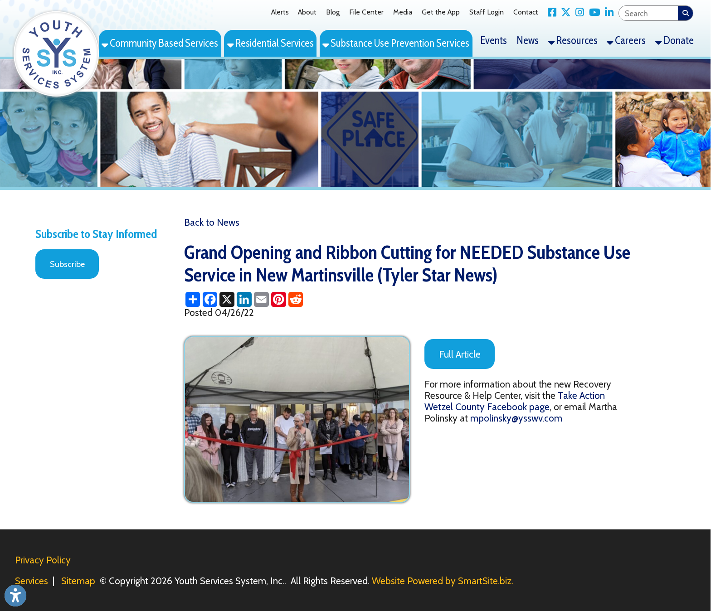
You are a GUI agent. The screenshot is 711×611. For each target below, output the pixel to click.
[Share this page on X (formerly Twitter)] (227, 299)
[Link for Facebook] (549, 13)
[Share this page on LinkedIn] (244, 299)
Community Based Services (160, 43)
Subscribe (67, 264)
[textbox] (648, 13)
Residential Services (270, 43)
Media (402, 12)
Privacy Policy (43, 560)
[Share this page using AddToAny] (192, 299)
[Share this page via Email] (261, 299)
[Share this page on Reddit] (295, 299)
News (527, 40)
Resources (573, 40)
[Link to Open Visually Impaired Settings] (15, 595)
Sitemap (78, 581)
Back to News (211, 222)
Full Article (460, 354)
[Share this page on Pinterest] (278, 299)
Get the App (441, 12)
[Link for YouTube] (592, 13)
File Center (366, 12)
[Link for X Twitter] (563, 13)
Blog (333, 12)
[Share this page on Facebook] (210, 299)
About (307, 12)
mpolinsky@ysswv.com (516, 418)
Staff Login (486, 12)
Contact (525, 12)
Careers (626, 40)
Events (493, 40)
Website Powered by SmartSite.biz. (442, 581)
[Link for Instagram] (577, 13)
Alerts (280, 12)
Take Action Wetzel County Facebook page (514, 401)
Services (31, 581)
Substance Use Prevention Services (395, 43)
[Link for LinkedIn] (607, 13)
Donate (674, 40)
